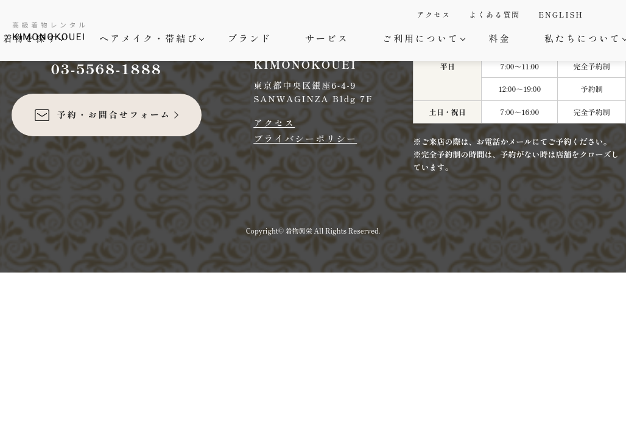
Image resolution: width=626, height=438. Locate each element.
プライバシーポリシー (305, 138)
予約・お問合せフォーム (102, 115)
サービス (327, 38)
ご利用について (422, 38)
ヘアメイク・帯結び (150, 38)
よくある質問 (494, 14)
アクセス (434, 14)
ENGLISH (560, 14)
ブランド (250, 38)
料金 (500, 38)
